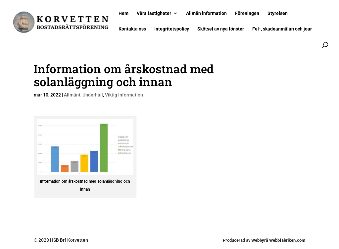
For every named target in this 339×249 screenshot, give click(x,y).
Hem (123, 13)
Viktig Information (124, 94)
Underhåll (92, 94)
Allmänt (72, 94)
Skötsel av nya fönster (220, 29)
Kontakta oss (132, 29)
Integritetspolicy (171, 29)
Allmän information (206, 13)
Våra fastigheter (154, 13)
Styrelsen (277, 13)
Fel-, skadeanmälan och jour (282, 29)
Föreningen (247, 13)
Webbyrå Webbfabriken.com (278, 240)
